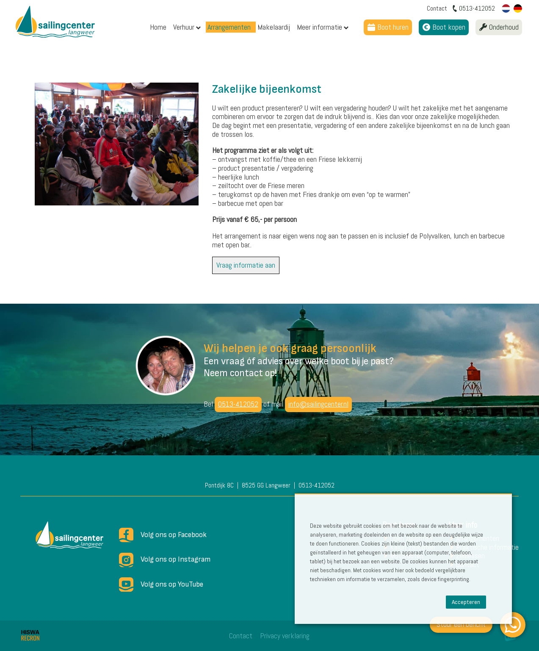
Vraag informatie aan (245, 265)
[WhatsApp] (512, 624)
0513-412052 (238, 404)
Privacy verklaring (285, 635)
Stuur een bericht (461, 624)
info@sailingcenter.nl (318, 404)
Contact (240, 635)
